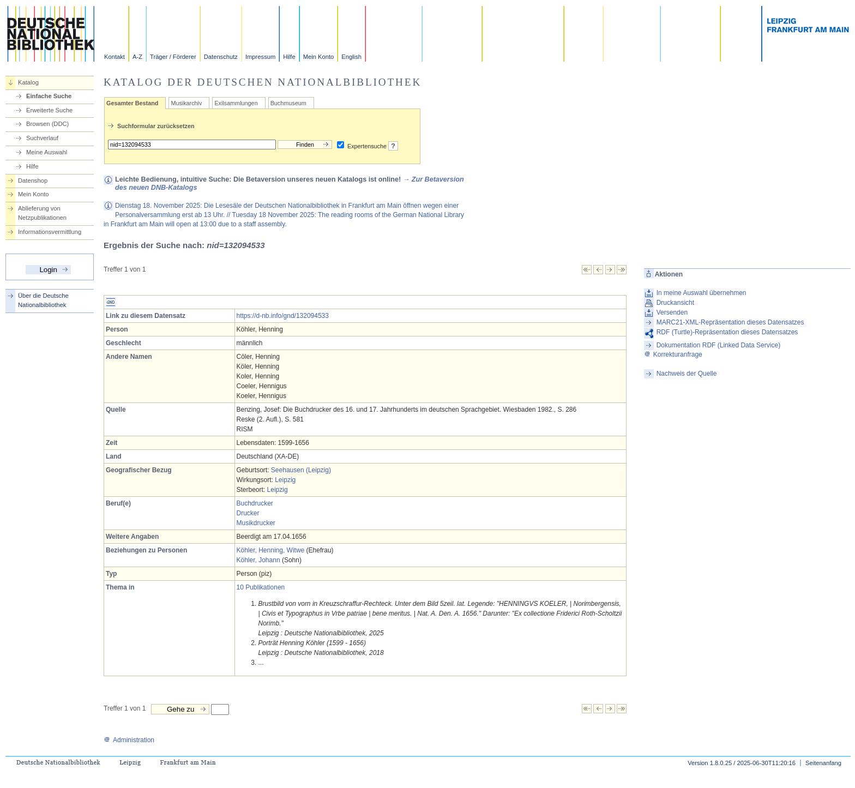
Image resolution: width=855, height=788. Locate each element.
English (351, 56)
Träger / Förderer (173, 56)
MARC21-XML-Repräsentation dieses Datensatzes (730, 322)
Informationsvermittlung (49, 231)
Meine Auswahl (46, 152)
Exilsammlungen (235, 103)
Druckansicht (675, 302)
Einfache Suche (48, 96)
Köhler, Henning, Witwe (271, 550)
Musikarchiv (186, 103)
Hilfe (289, 56)
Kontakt (114, 56)
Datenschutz (221, 56)
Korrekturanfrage (673, 354)
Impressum (260, 56)
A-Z (137, 56)
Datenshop (32, 180)
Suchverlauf (42, 138)
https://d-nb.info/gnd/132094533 (283, 316)
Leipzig (285, 480)
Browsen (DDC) (47, 124)
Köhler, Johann (258, 560)
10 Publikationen (261, 587)
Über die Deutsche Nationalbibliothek (43, 300)
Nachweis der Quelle (687, 373)
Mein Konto (318, 56)
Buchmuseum (288, 103)
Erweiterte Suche (49, 110)
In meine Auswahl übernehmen (701, 293)
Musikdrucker (256, 523)
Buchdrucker (255, 503)
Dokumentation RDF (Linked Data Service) (718, 345)
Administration (129, 740)
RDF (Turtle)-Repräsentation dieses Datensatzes (727, 332)
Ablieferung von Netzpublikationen (42, 213)
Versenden (672, 312)
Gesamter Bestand (132, 103)
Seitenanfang (823, 763)
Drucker (248, 513)
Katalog (28, 82)
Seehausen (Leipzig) (301, 470)
